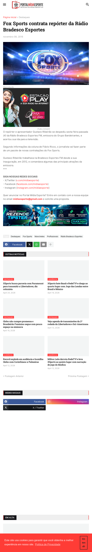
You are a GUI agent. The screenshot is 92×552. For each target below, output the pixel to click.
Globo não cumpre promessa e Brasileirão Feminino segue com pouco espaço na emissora (22, 324)
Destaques (24, 17)
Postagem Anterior (14, 376)
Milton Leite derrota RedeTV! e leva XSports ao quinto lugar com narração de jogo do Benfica (67, 362)
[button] (4, 4)
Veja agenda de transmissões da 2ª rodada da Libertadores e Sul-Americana (68, 323)
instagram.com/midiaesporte (33, 187)
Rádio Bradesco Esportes (71, 236)
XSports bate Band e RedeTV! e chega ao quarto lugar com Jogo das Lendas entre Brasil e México (68, 286)
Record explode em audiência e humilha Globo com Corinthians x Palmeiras (23, 360)
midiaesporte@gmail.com (27, 198)
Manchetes (39, 236)
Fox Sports (27, 236)
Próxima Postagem (77, 376)
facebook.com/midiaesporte (32, 184)
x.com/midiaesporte (27, 180)
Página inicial (9, 17)
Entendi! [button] (83, 543)
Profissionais (52, 236)
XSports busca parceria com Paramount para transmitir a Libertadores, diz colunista (23, 286)
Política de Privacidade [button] (47, 544)
